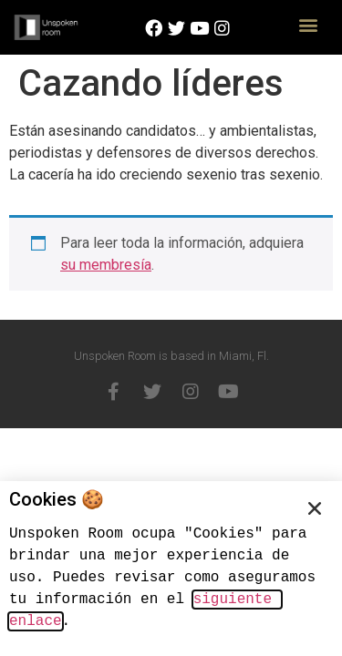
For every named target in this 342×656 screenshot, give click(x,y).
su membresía (105, 264)
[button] (308, 24)
